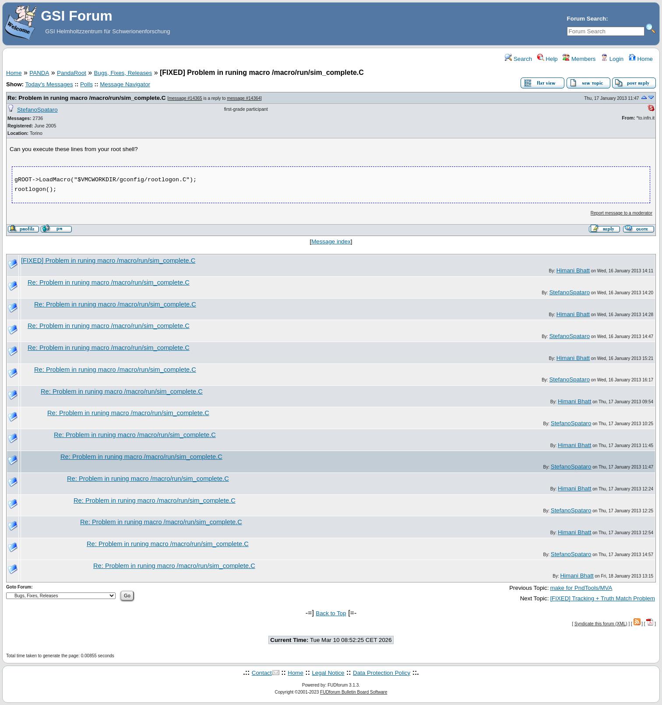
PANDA (39, 73)
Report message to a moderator (621, 213)
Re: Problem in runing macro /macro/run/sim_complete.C (86, 98)
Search (518, 59)
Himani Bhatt (573, 270)
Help (547, 59)
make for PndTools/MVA (581, 588)
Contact (262, 673)
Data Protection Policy (381, 673)
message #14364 (244, 98)
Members (579, 59)
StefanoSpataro (37, 109)
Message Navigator (125, 84)
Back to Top (331, 613)
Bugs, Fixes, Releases (123, 73)
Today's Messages (49, 84)
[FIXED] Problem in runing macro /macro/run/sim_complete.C (108, 260)
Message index (331, 241)
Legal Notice (328, 673)
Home (641, 59)
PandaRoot (71, 73)
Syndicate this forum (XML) (600, 623)
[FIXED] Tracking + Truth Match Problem (602, 598)
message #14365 (185, 98)
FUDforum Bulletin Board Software (353, 692)
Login (612, 59)
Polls (86, 84)
